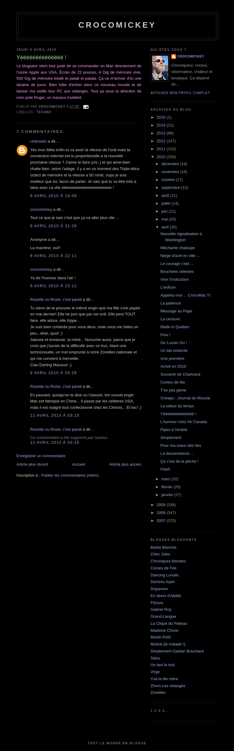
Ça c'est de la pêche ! (179, 461)
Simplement (170, 437)
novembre (170, 171)
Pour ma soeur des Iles (180, 445)
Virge (155, 671)
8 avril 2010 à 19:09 (53, 195)
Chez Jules (160, 554)
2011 (162, 149)
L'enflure (167, 287)
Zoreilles (158, 692)
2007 (162, 520)
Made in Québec (174, 327)
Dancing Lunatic (165, 575)
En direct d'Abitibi (166, 595)
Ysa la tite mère (164, 678)
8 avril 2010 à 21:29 (53, 226)
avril (165, 227)
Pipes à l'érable (173, 429)
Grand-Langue (163, 616)
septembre (171, 187)
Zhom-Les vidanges (168, 685)
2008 (162, 512)
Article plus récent (32, 464)
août (165, 195)
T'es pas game (173, 390)
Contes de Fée (163, 568)
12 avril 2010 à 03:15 (55, 415)
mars (166, 479)
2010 (162, 157)
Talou (155, 658)
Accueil (78, 464)
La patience (170, 303)
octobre (168, 179)
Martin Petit (161, 637)
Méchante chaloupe (177, 247)
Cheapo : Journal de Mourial (185, 398)
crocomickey (117, 25)
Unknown (38, 141)
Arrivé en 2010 (173, 366)
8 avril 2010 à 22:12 (53, 285)
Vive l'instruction (174, 279)
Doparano (159, 588)
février (167, 487)
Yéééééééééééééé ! (178, 414)
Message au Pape (176, 311)
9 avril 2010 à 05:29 (53, 372)
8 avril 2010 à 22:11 (53, 255)
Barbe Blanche (163, 547)
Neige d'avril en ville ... (180, 255)
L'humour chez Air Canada (183, 421)
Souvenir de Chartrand (180, 374)
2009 (162, 504)
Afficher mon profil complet (180, 93)
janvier (167, 494)
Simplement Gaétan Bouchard (177, 651)
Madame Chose (165, 630)
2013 (162, 133)
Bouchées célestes (176, 271)
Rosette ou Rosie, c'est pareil (56, 299)
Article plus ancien (125, 464)
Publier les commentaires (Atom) (70, 475)
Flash (165, 469)
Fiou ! (165, 334)
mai (165, 219)
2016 (162, 117)
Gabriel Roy (161, 609)
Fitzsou (157, 602)
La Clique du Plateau (169, 623)
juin (165, 211)
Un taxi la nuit (163, 664)
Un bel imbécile (173, 350)
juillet (166, 203)
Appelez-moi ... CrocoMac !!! (185, 295)
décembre (170, 164)
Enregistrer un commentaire (40, 456)
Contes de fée (172, 382)
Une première (172, 358)
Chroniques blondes (168, 561)
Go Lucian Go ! (173, 342)
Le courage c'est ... (176, 263)
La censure (170, 319)
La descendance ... (177, 453)
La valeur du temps (177, 406)
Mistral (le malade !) (168, 644)
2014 (162, 125)
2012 (162, 141)
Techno (44, 112)
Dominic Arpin (163, 581)
